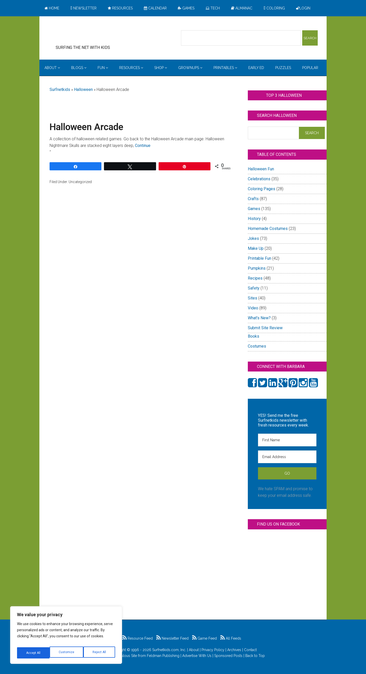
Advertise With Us (196, 656)
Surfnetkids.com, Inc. (169, 650)
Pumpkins (257, 268)
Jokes (253, 238)
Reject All (66, 653)
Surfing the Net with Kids (90, 32)
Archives (234, 650)
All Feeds (230, 638)
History (254, 218)
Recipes (255, 278)
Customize (33, 653)
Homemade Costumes (268, 228)
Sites (252, 298)
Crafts (253, 198)
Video (253, 308)
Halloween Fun (261, 169)
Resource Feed (137, 638)
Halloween (83, 89)
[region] (66, 637)
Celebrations (259, 178)
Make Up (256, 248)
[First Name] (287, 440)
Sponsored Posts (228, 656)
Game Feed (204, 638)
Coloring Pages (261, 188)
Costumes (257, 346)
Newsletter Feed (172, 638)
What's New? (259, 317)
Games (254, 208)
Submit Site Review (265, 327)
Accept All (99, 653)
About (194, 650)
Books (253, 336)
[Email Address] (287, 456)
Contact (250, 650)
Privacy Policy (213, 650)
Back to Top (255, 656)
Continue (142, 145)
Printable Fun (259, 258)
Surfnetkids (60, 89)
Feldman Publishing (163, 656)
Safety (254, 288)
